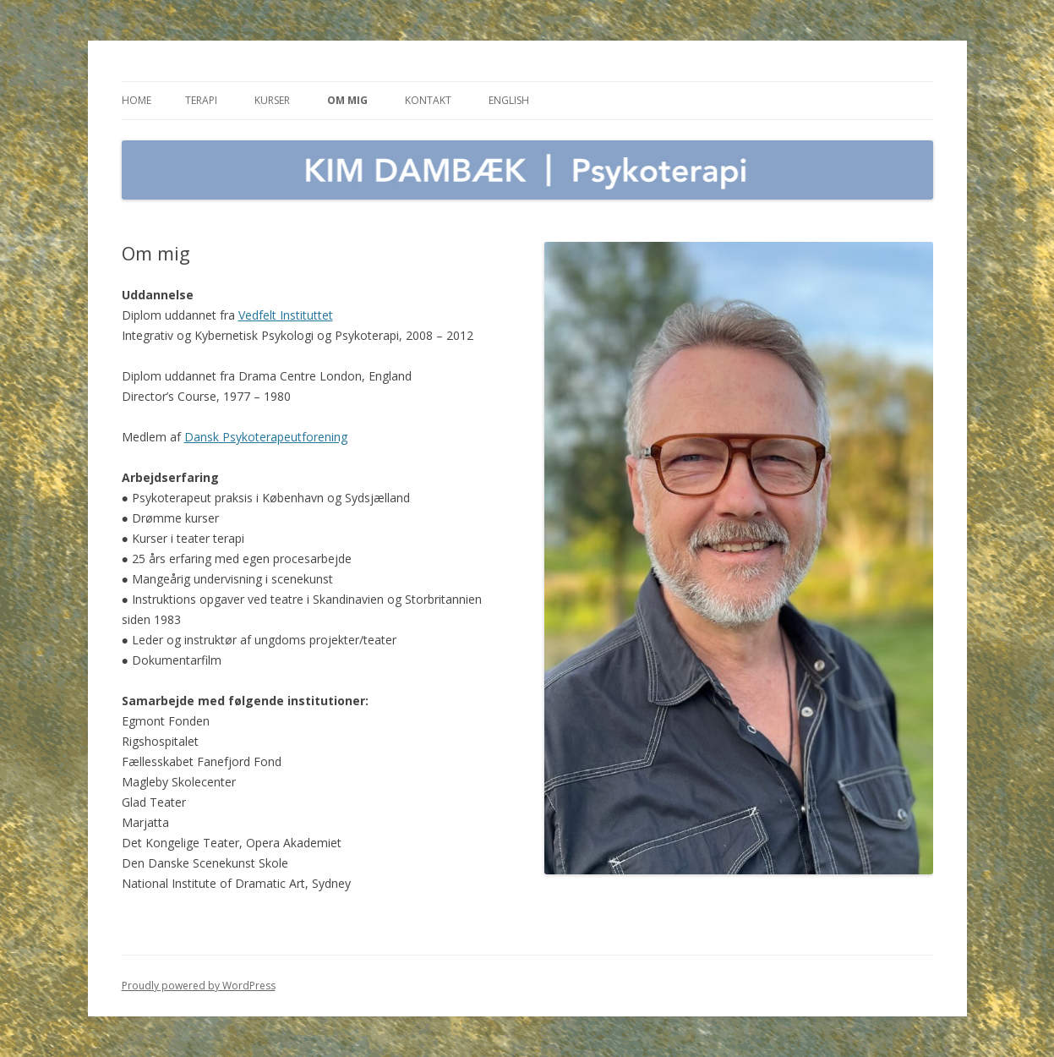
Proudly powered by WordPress (199, 985)
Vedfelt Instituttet (285, 315)
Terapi (201, 100)
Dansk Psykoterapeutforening (265, 437)
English (509, 100)
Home (136, 100)
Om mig (347, 100)
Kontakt (428, 100)
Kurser (272, 100)
